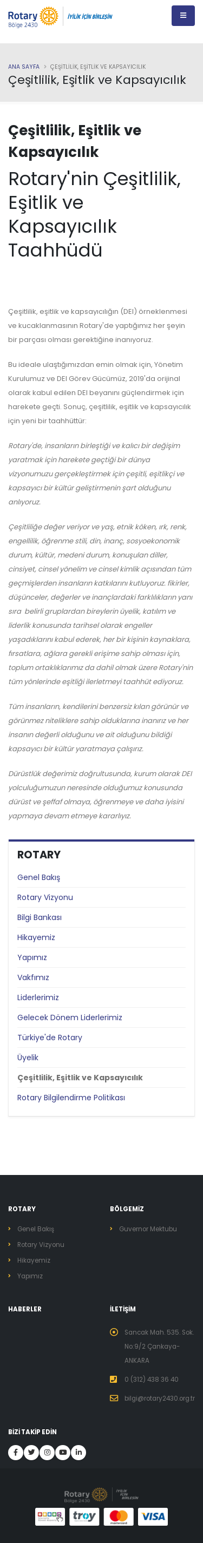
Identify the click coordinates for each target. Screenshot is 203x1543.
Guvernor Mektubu (148, 1229)
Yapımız (32, 957)
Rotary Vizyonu (45, 897)
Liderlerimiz (38, 997)
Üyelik (27, 1057)
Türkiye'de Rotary (49, 1037)
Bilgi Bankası (39, 917)
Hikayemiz (36, 937)
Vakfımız (33, 977)
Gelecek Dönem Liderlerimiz (69, 1017)
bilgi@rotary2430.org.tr (160, 1398)
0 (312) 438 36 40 (152, 1379)
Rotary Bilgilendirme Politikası (71, 1097)
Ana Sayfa (24, 67)
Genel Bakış (38, 877)
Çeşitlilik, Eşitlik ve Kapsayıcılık (80, 1077)
